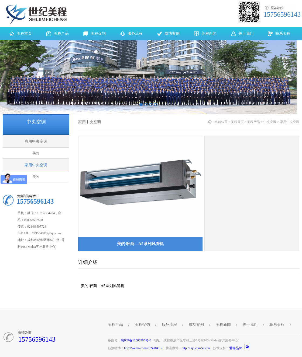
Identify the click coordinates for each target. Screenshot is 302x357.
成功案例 (196, 325)
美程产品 (253, 122)
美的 (36, 153)
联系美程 (276, 325)
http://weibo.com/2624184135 (143, 348)
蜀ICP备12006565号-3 (136, 340)
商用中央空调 (36, 141)
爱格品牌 (235, 348)
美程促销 (142, 325)
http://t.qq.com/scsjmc (196, 348)
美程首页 (237, 122)
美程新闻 (223, 325)
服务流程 (169, 325)
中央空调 (269, 122)
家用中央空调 (36, 165)
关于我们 (250, 325)
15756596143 (37, 339)
